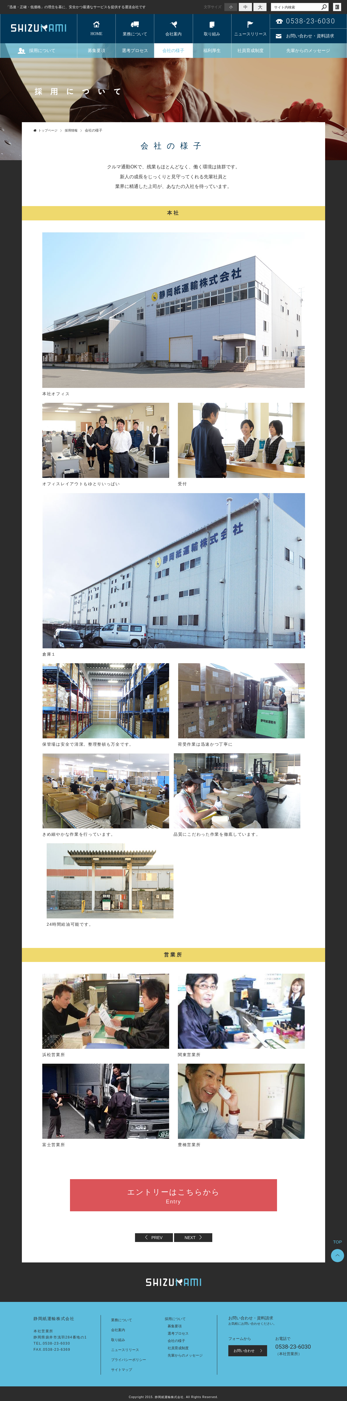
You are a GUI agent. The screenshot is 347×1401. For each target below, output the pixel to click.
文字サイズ (212, 7)
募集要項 (96, 50)
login (337, 7)
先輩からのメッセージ (308, 50)
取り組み (212, 34)
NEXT (190, 1237)
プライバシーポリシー (128, 1360)
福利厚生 (212, 50)
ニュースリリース (250, 34)
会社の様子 (173, 50)
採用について (42, 50)
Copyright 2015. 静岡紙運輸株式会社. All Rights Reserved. (173, 1397)
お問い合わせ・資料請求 (310, 36)
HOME (96, 34)
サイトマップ (121, 1370)
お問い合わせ (244, 1351)
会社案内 (173, 34)
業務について (135, 34)
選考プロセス (135, 50)
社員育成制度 (250, 50)
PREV (156, 1237)
